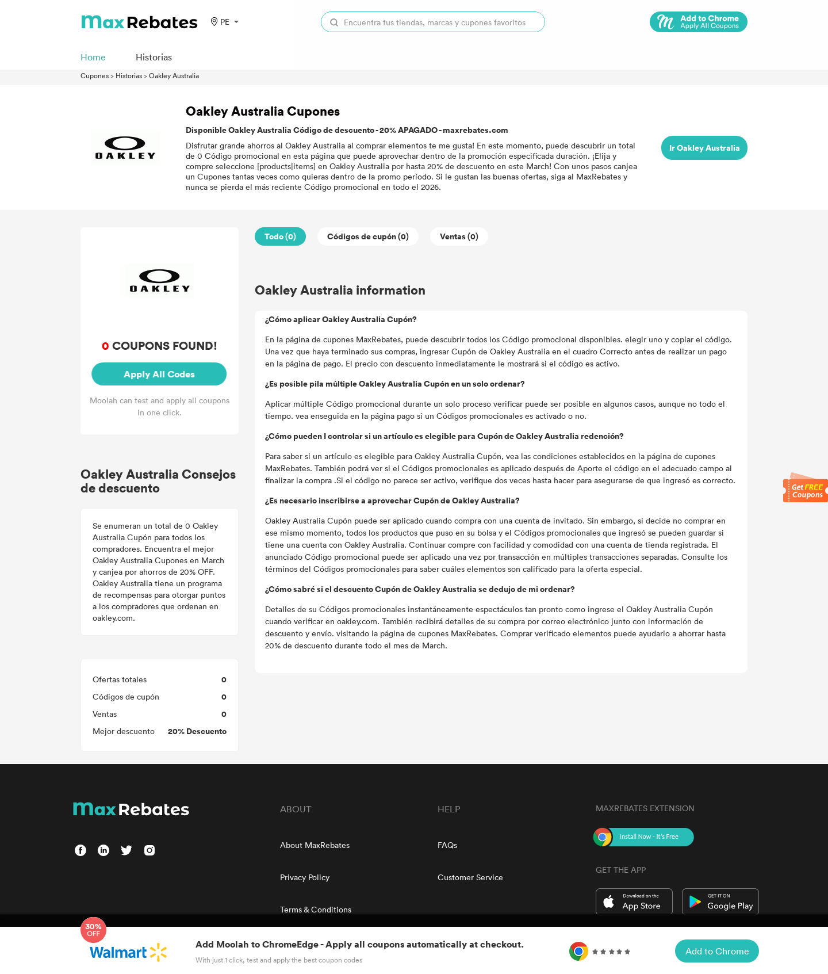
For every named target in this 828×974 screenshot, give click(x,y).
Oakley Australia (174, 75)
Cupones (94, 75)
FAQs (447, 844)
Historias (129, 75)
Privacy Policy (304, 877)
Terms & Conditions (315, 909)
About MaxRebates (315, 844)
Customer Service (470, 877)
